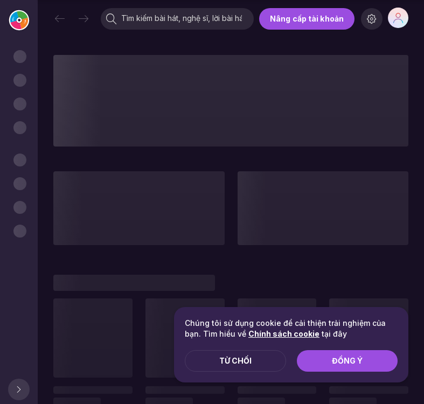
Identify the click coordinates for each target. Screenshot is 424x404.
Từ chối (235, 360)
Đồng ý (347, 360)
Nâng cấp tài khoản (307, 18)
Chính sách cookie (283, 333)
